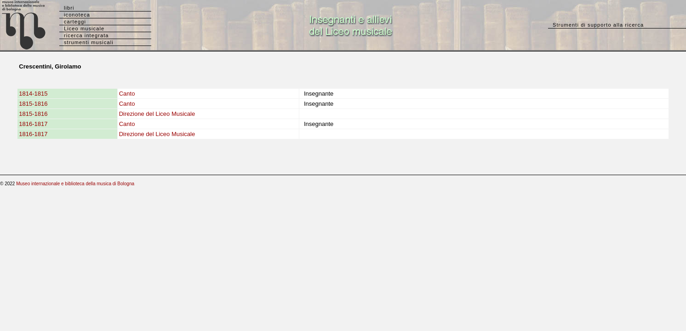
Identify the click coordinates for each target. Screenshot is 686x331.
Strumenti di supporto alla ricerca (598, 25)
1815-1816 (33, 103)
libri (69, 8)
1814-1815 (33, 93)
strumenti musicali (89, 42)
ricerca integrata (86, 35)
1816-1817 (33, 123)
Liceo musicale (84, 28)
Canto (127, 93)
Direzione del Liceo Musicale (157, 113)
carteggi (75, 21)
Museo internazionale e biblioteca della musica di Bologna (75, 183)
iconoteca (77, 14)
